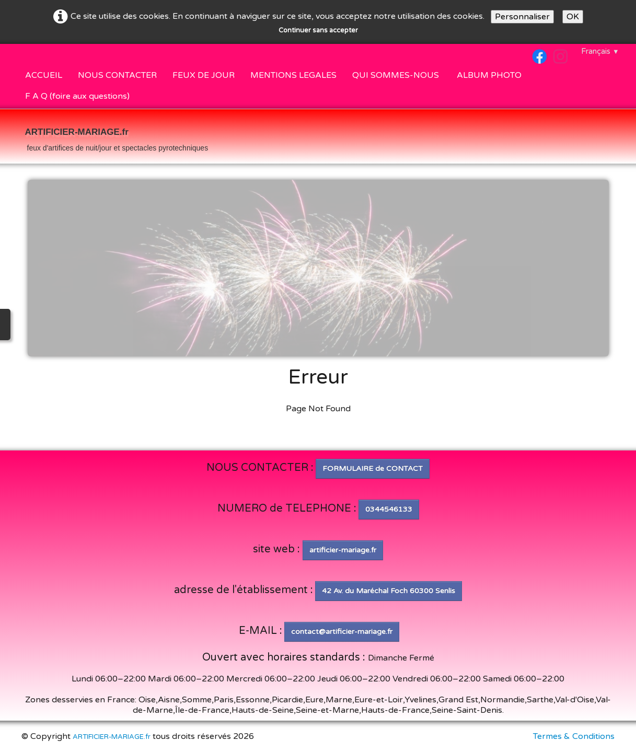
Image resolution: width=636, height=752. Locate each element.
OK (572, 16)
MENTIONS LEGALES (293, 75)
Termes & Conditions (574, 736)
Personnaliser (522, 16)
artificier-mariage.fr (342, 550)
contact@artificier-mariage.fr (341, 631)
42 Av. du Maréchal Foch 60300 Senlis (388, 590)
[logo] (116, 137)
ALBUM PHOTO (489, 75)
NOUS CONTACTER (117, 75)
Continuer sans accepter (318, 30)
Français (600, 51)
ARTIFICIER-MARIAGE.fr (112, 737)
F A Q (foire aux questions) (77, 96)
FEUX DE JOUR (203, 75)
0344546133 (388, 509)
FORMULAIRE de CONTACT (372, 468)
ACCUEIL (43, 75)
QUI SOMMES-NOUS (396, 75)
